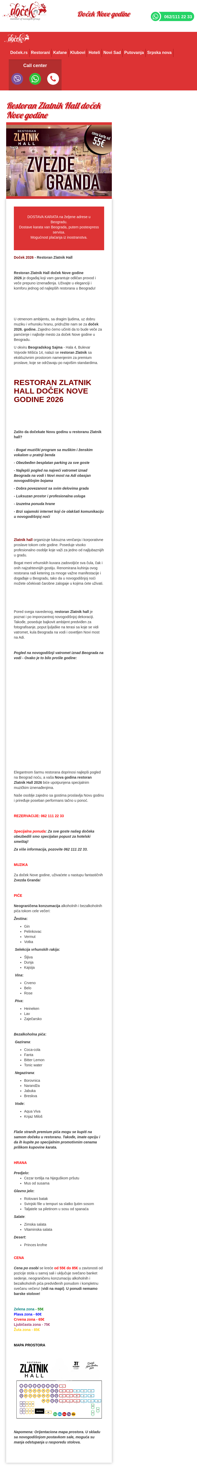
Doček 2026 (24, 257)
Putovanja (134, 52)
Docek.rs (16, 39)
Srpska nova (159, 52)
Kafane (60, 52)
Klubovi (77, 52)
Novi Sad (112, 52)
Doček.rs (19, 52)
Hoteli (94, 52)
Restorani (40, 52)
